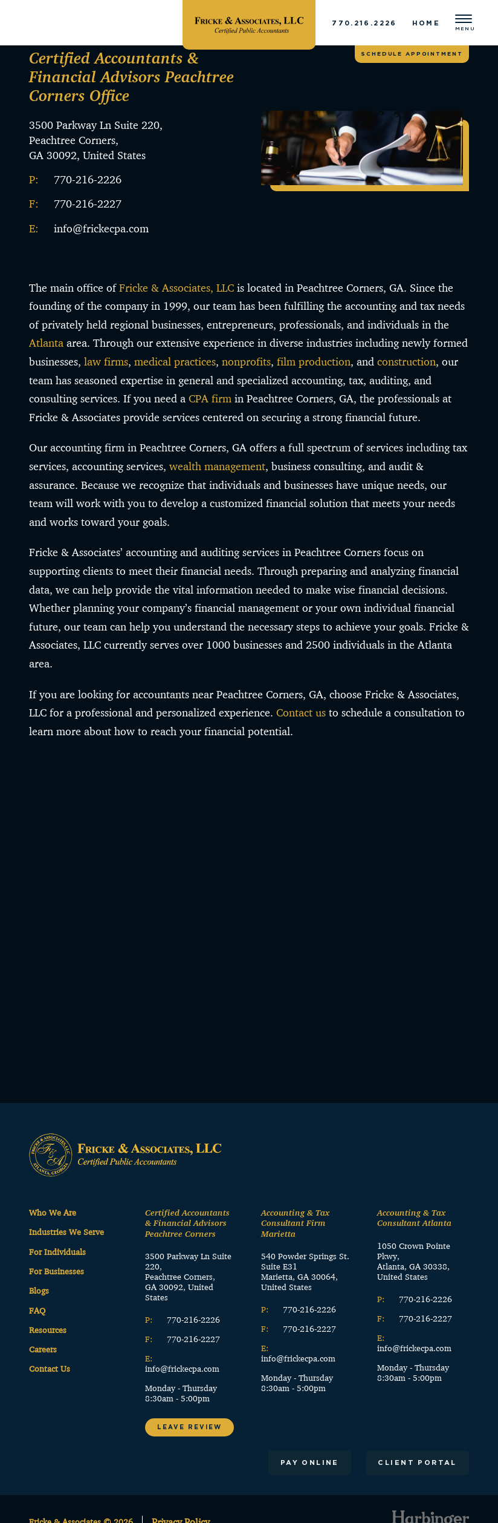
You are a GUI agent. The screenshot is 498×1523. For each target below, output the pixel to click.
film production (314, 361)
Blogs (39, 1288)
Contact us (301, 712)
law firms (106, 361)
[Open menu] (463, 23)
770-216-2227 (193, 1337)
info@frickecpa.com (101, 228)
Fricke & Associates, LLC (176, 287)
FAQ (37, 1308)
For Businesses (56, 1269)
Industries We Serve (66, 1230)
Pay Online (312, 1460)
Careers (43, 1346)
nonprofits (246, 361)
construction (406, 361)
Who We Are (52, 1211)
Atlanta (46, 342)
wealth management (217, 466)
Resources (47, 1327)
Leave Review (189, 1425)
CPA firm (210, 398)
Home (426, 23)
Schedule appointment (412, 54)
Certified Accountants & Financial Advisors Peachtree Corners (190, 1221)
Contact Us (49, 1366)
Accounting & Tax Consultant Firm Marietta (294, 1221)
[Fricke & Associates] (249, 22)
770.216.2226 (364, 23)
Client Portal (419, 1460)
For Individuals (57, 1250)
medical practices (175, 361)
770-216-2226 (87, 179)
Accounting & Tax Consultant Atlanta (413, 1216)
